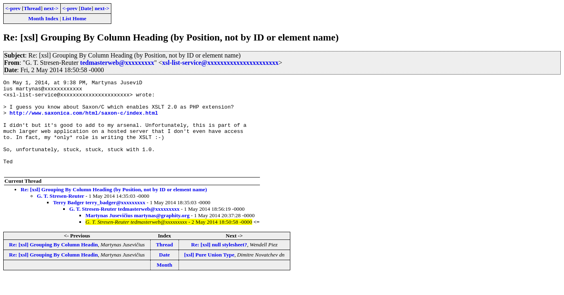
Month (164, 283)
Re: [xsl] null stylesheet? (219, 263)
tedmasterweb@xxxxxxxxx (117, 62)
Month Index (43, 18)
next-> (51, 8)
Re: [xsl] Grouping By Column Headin (53, 263)
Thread (31, 8)
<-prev (13, 8)
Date (86, 8)
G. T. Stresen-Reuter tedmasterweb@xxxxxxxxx (124, 227)
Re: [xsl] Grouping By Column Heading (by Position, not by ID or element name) (114, 208)
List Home (74, 18)
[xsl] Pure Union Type (209, 273)
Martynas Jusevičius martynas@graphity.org (137, 234)
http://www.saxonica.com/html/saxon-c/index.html (84, 120)
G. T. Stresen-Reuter (60, 214)
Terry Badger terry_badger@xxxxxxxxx (99, 221)
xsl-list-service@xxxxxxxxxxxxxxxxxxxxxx (220, 62)
